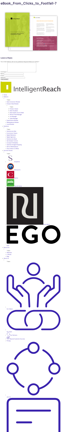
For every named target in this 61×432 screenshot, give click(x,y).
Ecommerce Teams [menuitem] (12, 135)
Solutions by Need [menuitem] (12, 141)
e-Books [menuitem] (9, 256)
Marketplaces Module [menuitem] (13, 124)
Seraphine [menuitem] (13, 163)
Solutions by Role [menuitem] (11, 133)
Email (2, 77)
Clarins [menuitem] (12, 180)
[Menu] (1, 83)
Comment (4, 73)
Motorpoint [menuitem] (13, 171)
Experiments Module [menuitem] (12, 122)
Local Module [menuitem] (10, 126)
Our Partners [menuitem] (12, 337)
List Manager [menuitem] (13, 118)
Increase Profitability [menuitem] (12, 144)
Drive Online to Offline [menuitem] (13, 150)
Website (3, 79)
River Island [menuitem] (28, 226)
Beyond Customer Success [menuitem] (16, 340)
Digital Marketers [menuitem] (11, 137)
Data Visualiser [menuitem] (14, 112)
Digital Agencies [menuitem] (11, 139)
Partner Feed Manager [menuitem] (16, 116)
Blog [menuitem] (8, 258)
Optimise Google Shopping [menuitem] (14, 146)
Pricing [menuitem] (8, 342)
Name (2, 75)
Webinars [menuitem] (9, 254)
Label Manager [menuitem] (14, 120)
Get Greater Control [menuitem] (12, 142)
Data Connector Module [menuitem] (13, 103)
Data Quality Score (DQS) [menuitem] (17, 114)
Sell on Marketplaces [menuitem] (12, 148)
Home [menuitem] (5, 96)
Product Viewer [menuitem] (14, 110)
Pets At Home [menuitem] (14, 188)
